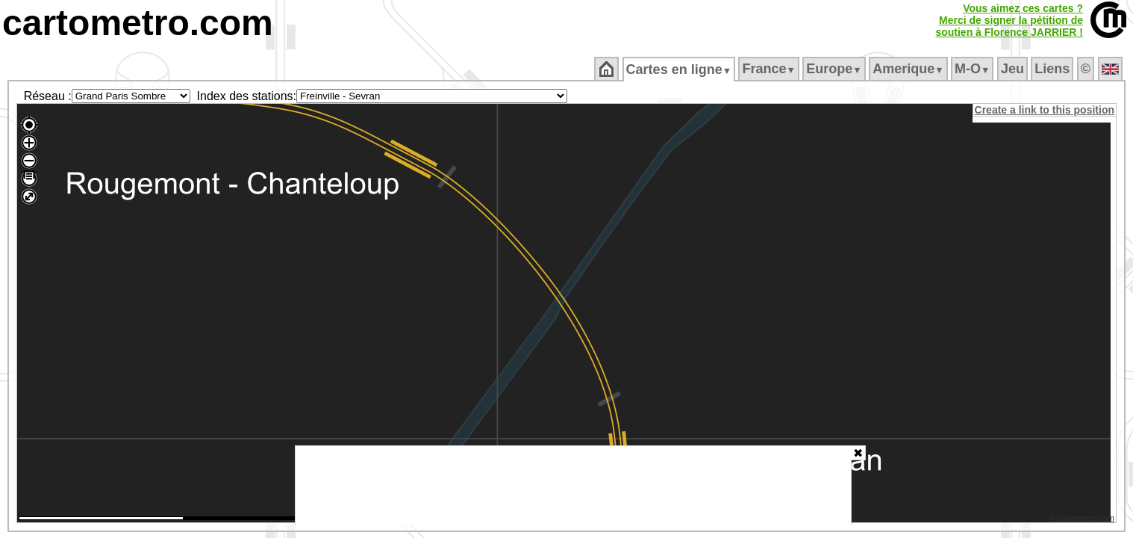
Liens (1053, 68)
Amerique (909, 68)
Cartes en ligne (679, 69)
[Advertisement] (573, 485)
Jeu (1013, 68)
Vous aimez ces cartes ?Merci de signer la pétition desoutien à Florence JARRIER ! (1009, 20)
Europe (835, 68)
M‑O (973, 68)
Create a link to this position (1045, 110)
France (769, 68)
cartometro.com (137, 23)
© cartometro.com (1083, 520)
